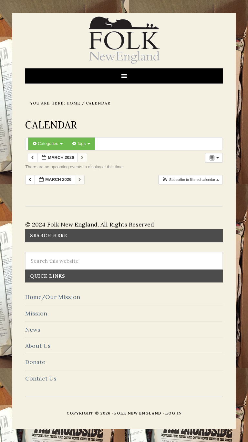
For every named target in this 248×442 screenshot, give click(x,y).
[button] (190, 179)
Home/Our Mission (52, 297)
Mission (36, 313)
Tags (81, 143)
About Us (38, 345)
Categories (47, 143)
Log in (173, 413)
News (32, 329)
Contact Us (41, 378)
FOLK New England (124, 40)
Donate (35, 362)
